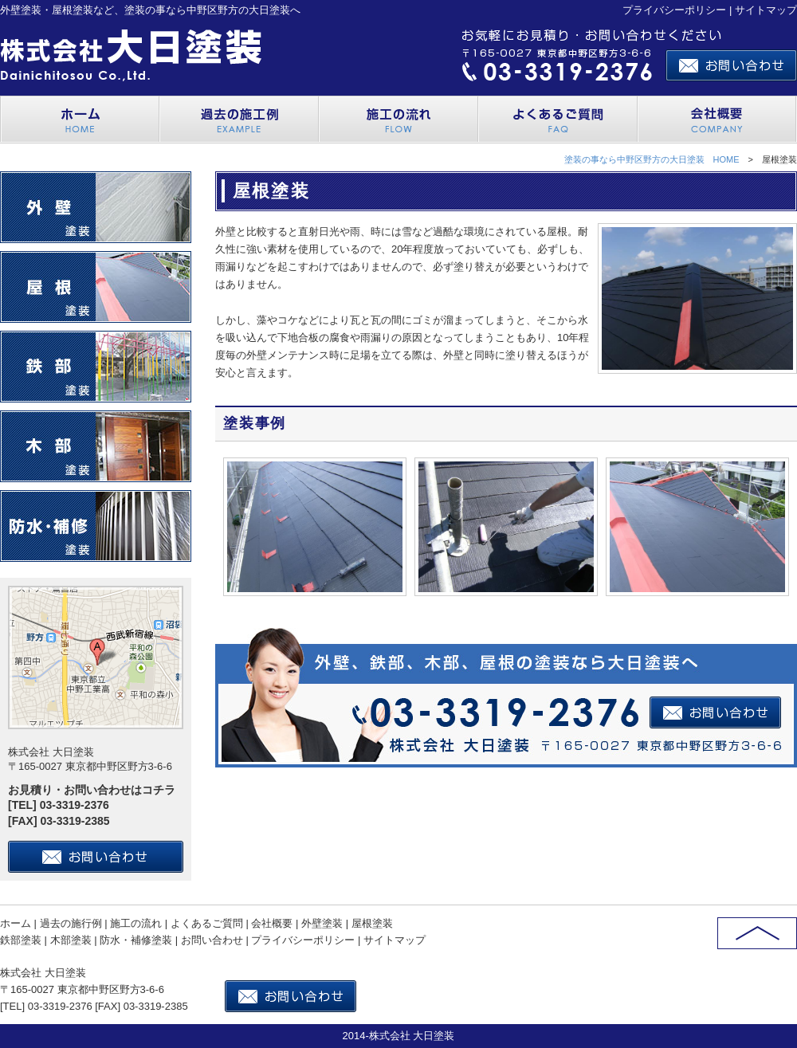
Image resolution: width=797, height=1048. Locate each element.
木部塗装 (71, 940)
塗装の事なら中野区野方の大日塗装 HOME (652, 159)
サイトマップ (766, 10)
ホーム (15, 923)
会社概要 (271, 923)
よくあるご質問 (207, 923)
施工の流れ (136, 923)
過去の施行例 (71, 923)
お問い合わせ (212, 940)
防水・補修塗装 (136, 940)
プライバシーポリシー (674, 10)
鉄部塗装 (20, 940)
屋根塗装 (372, 923)
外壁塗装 (322, 923)
